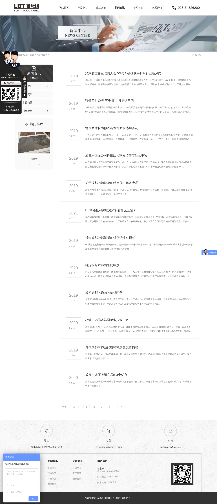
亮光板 (34, 158)
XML (117, 477)
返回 (196, 54)
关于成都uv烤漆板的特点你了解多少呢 (111, 183)
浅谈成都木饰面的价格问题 (103, 292)
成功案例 (101, 7)
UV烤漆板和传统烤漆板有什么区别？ (110, 210)
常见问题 (52, 479)
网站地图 (101, 477)
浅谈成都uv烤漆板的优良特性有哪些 (110, 237)
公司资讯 (52, 468)
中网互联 (112, 482)
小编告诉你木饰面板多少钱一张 (107, 320)
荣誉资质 (77, 479)
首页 (32, 54)
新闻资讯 (120, 7)
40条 (64, 407)
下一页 (119, 407)
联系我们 (157, 7)
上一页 (76, 407)
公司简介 (138, 7)
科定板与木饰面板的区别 (102, 265)
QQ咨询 (11, 83)
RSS (110, 477)
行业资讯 (52, 473)
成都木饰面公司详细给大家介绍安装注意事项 (116, 155)
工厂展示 (77, 473)
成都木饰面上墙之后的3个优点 (106, 374)
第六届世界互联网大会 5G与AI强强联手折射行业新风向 (123, 73)
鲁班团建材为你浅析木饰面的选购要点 (111, 128)
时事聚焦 (52, 484)
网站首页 (64, 7)
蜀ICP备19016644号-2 (108, 471)
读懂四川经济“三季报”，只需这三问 (109, 100)
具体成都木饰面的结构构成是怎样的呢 (111, 347)
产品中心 (82, 7)
